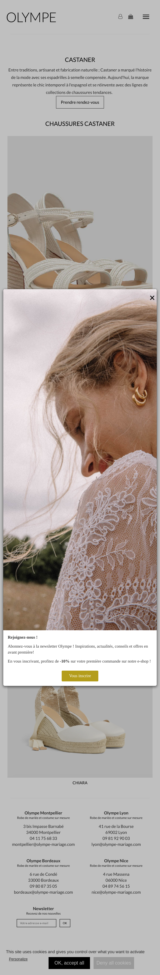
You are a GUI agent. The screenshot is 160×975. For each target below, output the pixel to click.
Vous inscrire (80, 676)
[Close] (152, 298)
